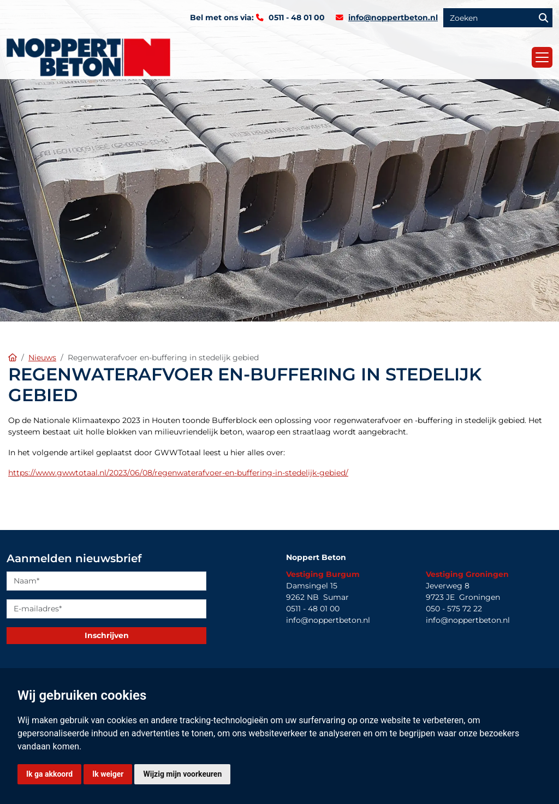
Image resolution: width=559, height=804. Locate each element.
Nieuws (42, 357)
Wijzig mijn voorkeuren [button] (182, 774)
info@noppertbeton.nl (393, 17)
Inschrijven (107, 635)
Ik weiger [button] (107, 774)
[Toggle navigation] (542, 57)
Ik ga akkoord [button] (49, 774)
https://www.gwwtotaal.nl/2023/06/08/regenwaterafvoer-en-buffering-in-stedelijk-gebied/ (178, 473)
